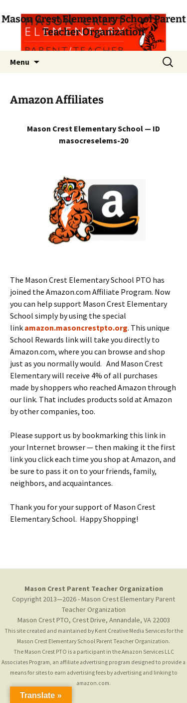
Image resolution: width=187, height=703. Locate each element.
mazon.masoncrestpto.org (76, 328)
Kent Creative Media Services (130, 630)
